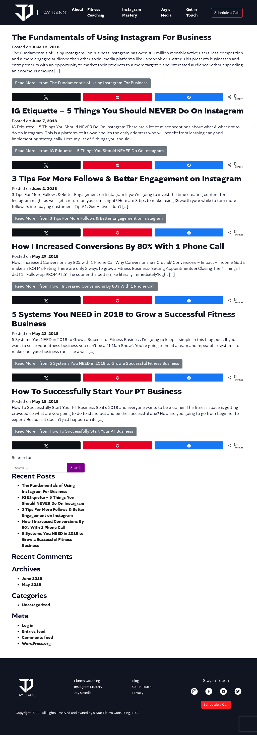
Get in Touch (192, 12)
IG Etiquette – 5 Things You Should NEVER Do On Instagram (128, 111)
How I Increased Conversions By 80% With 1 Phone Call (118, 247)
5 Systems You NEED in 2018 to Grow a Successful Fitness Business (123, 319)
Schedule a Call (216, 704)
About (77, 10)
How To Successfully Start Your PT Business (97, 392)
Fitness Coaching (87, 681)
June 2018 (32, 579)
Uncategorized (36, 605)
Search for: (22, 458)
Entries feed (33, 632)
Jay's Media (166, 12)
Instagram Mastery (131, 12)
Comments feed (37, 638)
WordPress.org (36, 644)
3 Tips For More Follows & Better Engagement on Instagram (126, 179)
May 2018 (31, 585)
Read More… (81, 83)
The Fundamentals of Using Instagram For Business (111, 37)
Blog (135, 681)
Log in (27, 626)
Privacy (137, 693)
